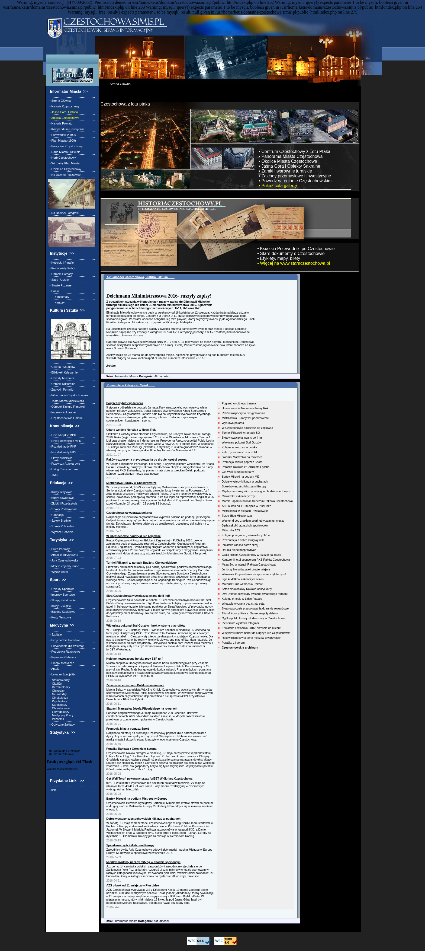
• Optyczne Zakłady (61, 724)
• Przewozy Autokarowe (64, 463)
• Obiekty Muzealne (61, 378)
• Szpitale (55, 634)
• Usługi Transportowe (63, 469)
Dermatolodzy (59, 687)
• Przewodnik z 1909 (62, 134)
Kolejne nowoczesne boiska (239, 447)
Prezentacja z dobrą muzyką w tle (243, 540)
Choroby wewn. (60, 708)
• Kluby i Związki (59, 606)
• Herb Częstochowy (62, 157)
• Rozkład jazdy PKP (62, 446)
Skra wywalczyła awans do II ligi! (242, 437)
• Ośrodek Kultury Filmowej (66, 406)
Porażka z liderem (233, 642)
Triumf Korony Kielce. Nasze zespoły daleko (250, 613)
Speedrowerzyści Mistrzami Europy (244, 486)
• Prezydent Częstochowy (65, 146)
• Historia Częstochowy (63, 106)
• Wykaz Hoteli (58, 571)
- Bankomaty (58, 296)
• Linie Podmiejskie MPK (64, 440)
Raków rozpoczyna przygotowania (243, 413)
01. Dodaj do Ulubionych (64, 750)
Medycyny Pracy (60, 715)
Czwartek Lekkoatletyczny (238, 496)
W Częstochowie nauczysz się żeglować (247, 427)
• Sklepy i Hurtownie (62, 600)
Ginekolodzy (58, 697)
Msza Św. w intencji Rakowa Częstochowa (249, 564)
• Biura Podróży (59, 549)
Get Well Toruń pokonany (238, 471)
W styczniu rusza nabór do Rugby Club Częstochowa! (256, 632)
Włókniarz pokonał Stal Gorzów (242, 442)
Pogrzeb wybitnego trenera (239, 403)
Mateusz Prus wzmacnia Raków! (242, 584)
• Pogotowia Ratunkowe (64, 651)
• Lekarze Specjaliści (62, 674)
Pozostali (56, 718)
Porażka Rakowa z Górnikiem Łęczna (245, 466)
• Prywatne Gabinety (62, 657)
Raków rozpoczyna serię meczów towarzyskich (251, 637)
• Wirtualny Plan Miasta (64, 163)
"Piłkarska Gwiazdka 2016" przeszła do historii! (251, 628)
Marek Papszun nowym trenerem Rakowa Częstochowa (257, 501)
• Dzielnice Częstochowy (64, 169)
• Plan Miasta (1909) (62, 140)
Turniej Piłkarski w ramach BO (241, 432)
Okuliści (55, 683)
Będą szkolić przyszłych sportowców (245, 525)
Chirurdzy (56, 690)
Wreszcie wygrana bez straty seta (243, 603)
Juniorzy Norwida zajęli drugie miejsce (246, 569)
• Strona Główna (59, 100)
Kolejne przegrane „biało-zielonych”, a (246, 535)
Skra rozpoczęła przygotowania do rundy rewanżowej (255, 608)
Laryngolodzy (58, 711)
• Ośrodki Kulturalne (61, 383)
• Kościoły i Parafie (61, 262)
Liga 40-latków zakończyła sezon (242, 579)
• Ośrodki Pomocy (60, 274)
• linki (52, 790)
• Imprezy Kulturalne (62, 412)
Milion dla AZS (231, 530)
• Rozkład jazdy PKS (62, 452)
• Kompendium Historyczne (66, 129)
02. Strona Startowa (61, 754)
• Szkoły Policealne (61, 526)
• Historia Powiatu (60, 123)
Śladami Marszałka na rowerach (242, 457)
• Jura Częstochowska (63, 560)
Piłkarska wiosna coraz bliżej (240, 545)
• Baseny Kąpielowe (61, 611)
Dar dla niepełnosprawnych (239, 549)
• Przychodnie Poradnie (64, 640)
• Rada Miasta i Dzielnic (64, 152)
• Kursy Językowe (60, 492)
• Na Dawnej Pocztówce (64, 174)
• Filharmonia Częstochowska (68, 395)
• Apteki (53, 668)
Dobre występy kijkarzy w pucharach (245, 481)
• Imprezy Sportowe (61, 594)
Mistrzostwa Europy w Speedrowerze (245, 418)
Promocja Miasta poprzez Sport (242, 462)
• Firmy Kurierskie (60, 457)
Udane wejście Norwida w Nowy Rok (245, 408)
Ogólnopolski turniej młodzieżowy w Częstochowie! (254, 618)
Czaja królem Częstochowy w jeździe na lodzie (251, 554)
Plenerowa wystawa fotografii (240, 623)
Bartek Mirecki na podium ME (240, 476)
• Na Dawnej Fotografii (63, 213)
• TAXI (53, 475)
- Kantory (56, 302)
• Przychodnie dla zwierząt (66, 645)
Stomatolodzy (59, 680)
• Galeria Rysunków (61, 366)
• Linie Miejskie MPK (62, 435)
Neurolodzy (57, 694)
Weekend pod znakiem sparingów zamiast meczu (253, 520)
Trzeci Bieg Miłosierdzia (237, 515)
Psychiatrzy (57, 701)
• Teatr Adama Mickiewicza (66, 401)
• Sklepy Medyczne (61, 663)
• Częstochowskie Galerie (65, 418)
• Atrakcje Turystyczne (63, 554)
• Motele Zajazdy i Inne (63, 566)
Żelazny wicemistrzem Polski (240, 452)
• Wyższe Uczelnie (60, 532)
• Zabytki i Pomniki (60, 389)
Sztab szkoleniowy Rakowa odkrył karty (247, 589)
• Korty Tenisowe (59, 617)
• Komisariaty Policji (61, 268)
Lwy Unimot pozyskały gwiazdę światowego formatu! (255, 593)
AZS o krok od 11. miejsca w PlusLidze (246, 506)
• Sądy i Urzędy (59, 279)
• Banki (53, 291)
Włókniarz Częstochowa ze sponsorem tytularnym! (254, 574)
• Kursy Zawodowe (61, 497)
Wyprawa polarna (233, 423)
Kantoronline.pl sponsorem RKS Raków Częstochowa (256, 559)
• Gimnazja (56, 514)
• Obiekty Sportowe (61, 589)
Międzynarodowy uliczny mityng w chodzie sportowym (256, 491)
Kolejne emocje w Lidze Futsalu (242, 598)
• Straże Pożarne (60, 285)
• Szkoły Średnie (59, 520)
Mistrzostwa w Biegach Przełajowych (245, 510)
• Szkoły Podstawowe (62, 509)
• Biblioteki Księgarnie (63, 372)
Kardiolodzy (57, 704)
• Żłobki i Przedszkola (62, 503)
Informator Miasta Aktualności (135, 376)
